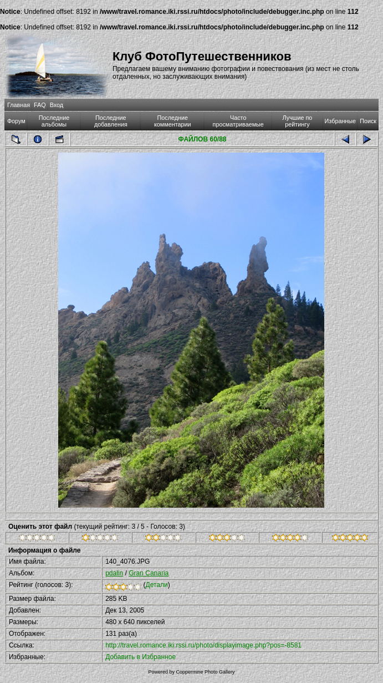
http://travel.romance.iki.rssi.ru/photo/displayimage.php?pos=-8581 (203, 645)
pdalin (114, 573)
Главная (18, 105)
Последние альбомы (54, 121)
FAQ (40, 105)
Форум (16, 121)
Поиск (368, 121)
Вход (56, 105)
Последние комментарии (172, 121)
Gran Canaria (148, 573)
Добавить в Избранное (140, 657)
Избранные (340, 121)
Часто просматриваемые (238, 121)
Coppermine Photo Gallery (205, 672)
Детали (157, 585)
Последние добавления (110, 121)
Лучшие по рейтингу (298, 121)
